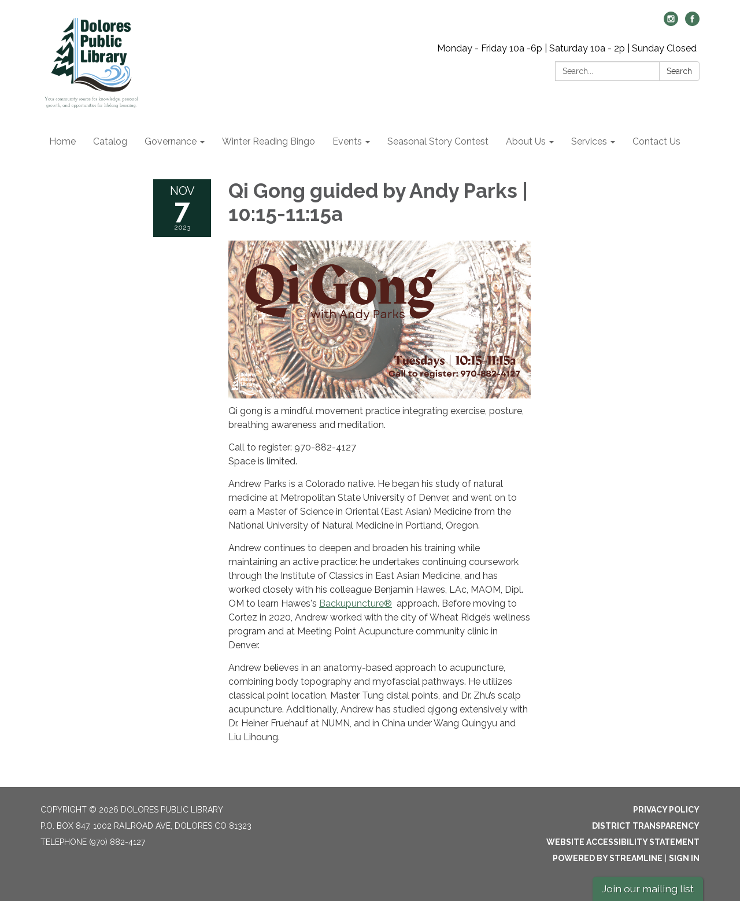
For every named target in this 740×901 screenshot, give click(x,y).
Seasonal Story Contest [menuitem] (438, 141)
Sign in (684, 858)
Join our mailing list (648, 888)
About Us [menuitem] (526, 141)
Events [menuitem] (347, 141)
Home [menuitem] (62, 141)
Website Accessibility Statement (623, 842)
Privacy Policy (666, 809)
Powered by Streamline (608, 858)
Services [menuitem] (589, 141)
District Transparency (646, 825)
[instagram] (671, 22)
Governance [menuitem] (171, 141)
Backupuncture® (355, 603)
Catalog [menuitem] (110, 141)
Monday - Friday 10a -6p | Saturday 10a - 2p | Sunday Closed (567, 48)
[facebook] (692, 22)
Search (679, 71)
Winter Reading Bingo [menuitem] (268, 141)
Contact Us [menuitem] (656, 141)
